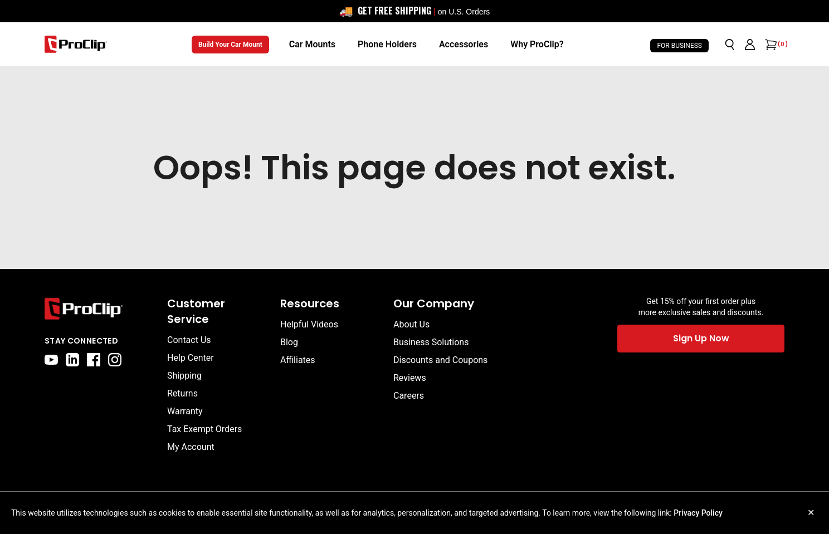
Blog (289, 342)
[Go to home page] (100, 309)
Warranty (185, 411)
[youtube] (51, 359)
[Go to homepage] (76, 44)
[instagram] (114, 359)
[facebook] (93, 359)
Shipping (184, 375)
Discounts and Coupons (440, 360)
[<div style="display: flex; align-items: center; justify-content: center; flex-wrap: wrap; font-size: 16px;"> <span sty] (414, 11)
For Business (679, 46)
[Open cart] (770, 44)
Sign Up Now (701, 338)
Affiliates (297, 360)
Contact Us (189, 340)
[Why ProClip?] (537, 44)
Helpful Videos (309, 324)
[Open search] (729, 44)
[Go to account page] (749, 44)
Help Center (190, 357)
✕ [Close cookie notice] (811, 512)
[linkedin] (72, 359)
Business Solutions (431, 342)
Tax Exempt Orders (204, 429)
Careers (408, 395)
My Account (190, 447)
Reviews (409, 378)
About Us (411, 324)
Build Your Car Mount (230, 44)
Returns (182, 393)
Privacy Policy (698, 512)
